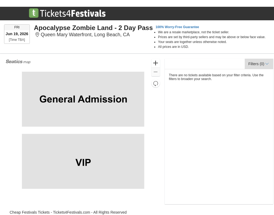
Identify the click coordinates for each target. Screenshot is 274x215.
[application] (83, 131)
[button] (155, 63)
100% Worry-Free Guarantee (177, 27)
